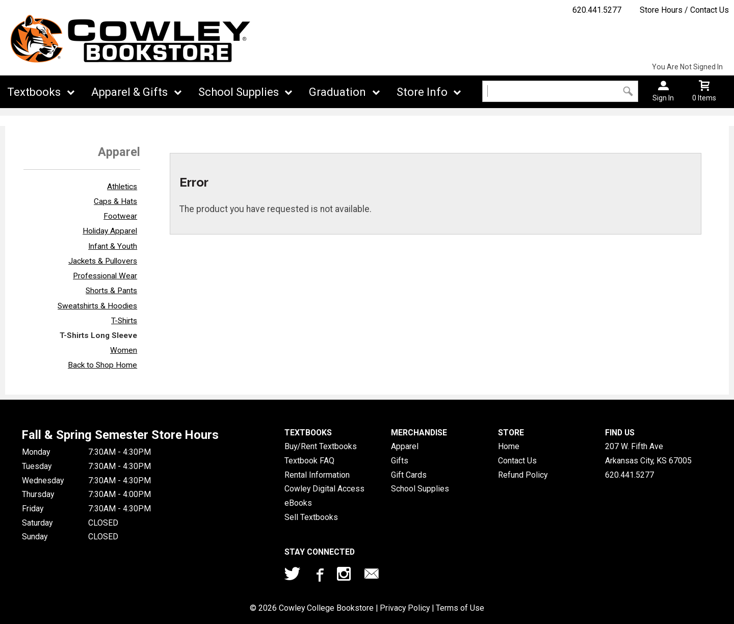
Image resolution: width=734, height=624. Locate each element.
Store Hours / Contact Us (684, 10)
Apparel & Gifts (129, 92)
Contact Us (517, 460)
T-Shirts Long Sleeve (98, 335)
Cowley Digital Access (324, 488)
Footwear (120, 216)
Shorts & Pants (111, 290)
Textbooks (34, 92)
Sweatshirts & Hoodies (97, 305)
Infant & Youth (112, 246)
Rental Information (317, 475)
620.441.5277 (596, 10)
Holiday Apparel (110, 231)
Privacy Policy (405, 608)
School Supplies (238, 92)
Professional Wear (105, 275)
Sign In (663, 98)
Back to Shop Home (102, 365)
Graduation (337, 92)
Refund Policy (522, 475)
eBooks (298, 503)
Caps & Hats (115, 201)
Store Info (422, 92)
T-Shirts (124, 320)
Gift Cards (409, 475)
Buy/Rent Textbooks (320, 446)
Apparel (404, 446)
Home (508, 446)
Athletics (122, 186)
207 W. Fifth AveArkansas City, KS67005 (648, 453)
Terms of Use (460, 608)
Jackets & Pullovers (102, 261)
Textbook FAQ (309, 460)
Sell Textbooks (311, 517)
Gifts (399, 460)
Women (123, 350)
